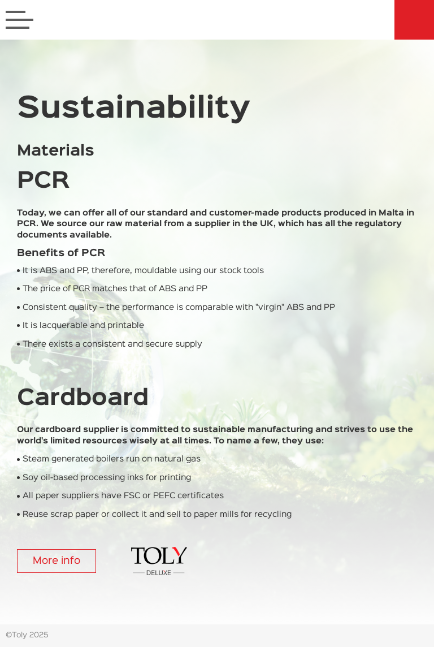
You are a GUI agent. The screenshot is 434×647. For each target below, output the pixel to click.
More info (56, 561)
